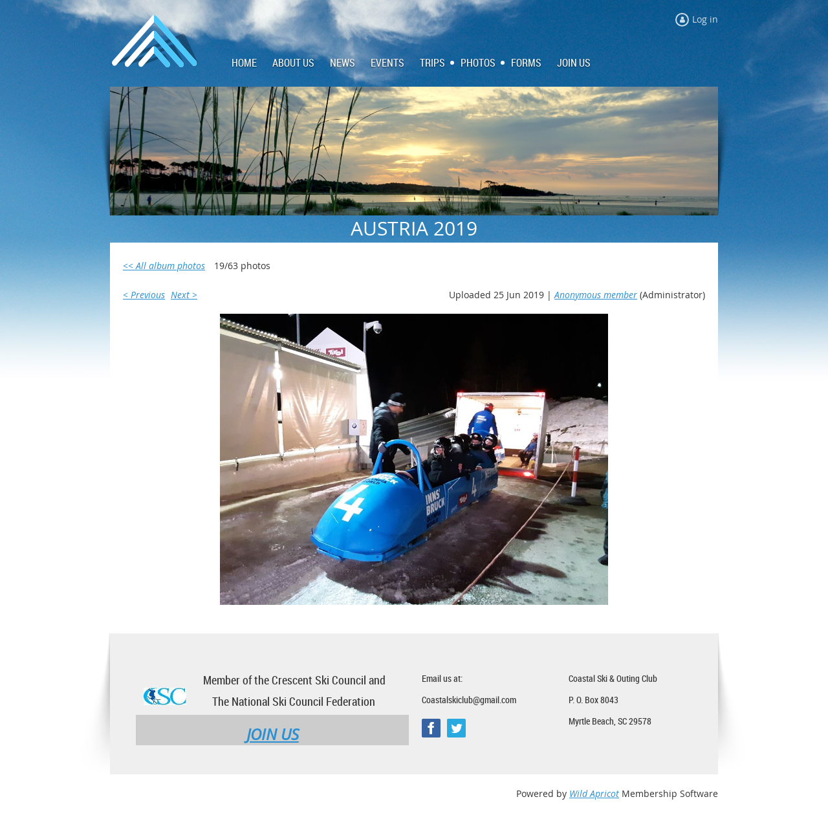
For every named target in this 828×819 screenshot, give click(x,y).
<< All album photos (164, 265)
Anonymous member (595, 295)
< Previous (144, 295)
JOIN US (272, 734)
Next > (184, 295)
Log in (705, 19)
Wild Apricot (594, 793)
